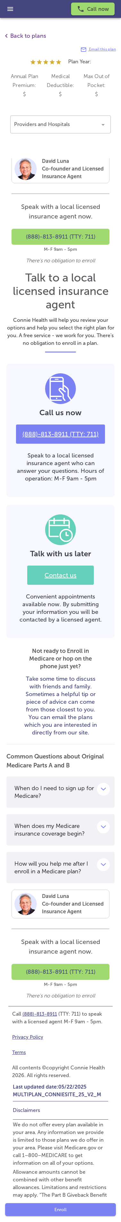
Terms (19, 1052)
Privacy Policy (27, 1037)
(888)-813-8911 (39, 1014)
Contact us (60, 575)
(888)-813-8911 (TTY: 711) (60, 434)
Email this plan (98, 49)
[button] (60, 124)
